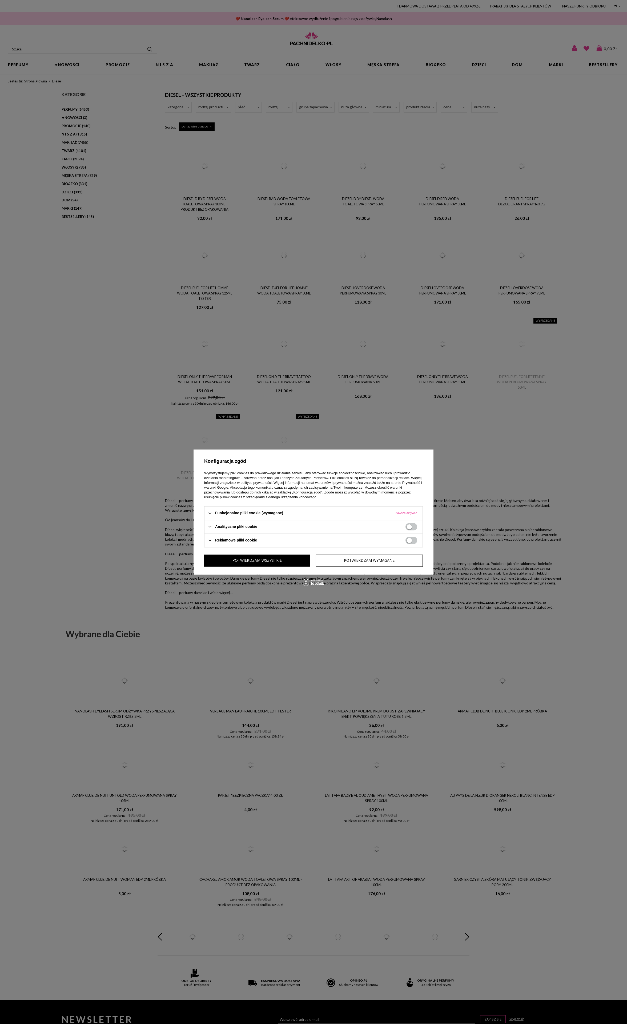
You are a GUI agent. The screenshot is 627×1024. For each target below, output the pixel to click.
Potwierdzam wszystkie (370, 560)
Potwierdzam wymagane (257, 560)
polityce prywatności (256, 483)
